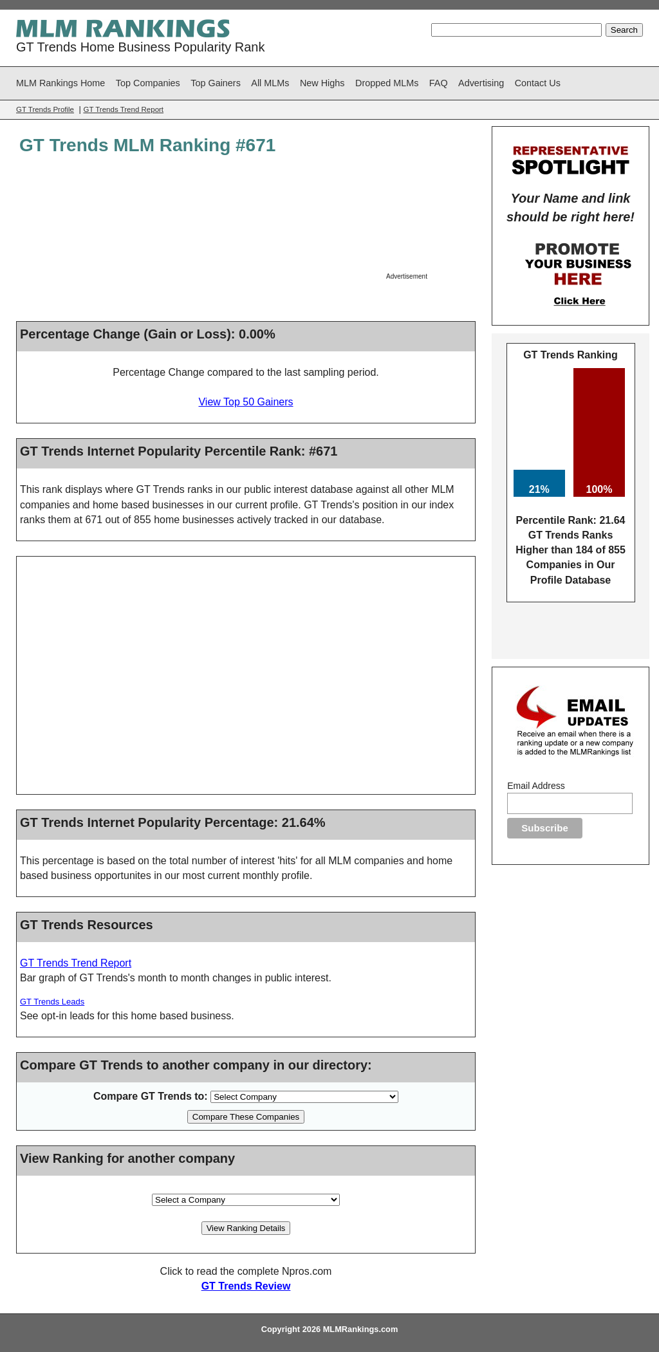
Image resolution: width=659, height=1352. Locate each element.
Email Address (535, 786)
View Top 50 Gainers (245, 401)
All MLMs (270, 83)
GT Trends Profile (45, 109)
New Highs (322, 83)
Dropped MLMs (386, 83)
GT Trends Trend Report (123, 109)
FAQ (438, 83)
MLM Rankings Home (60, 83)
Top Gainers (215, 83)
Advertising (481, 83)
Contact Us (538, 83)
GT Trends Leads (52, 1001)
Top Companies (148, 83)
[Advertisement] (429, 221)
